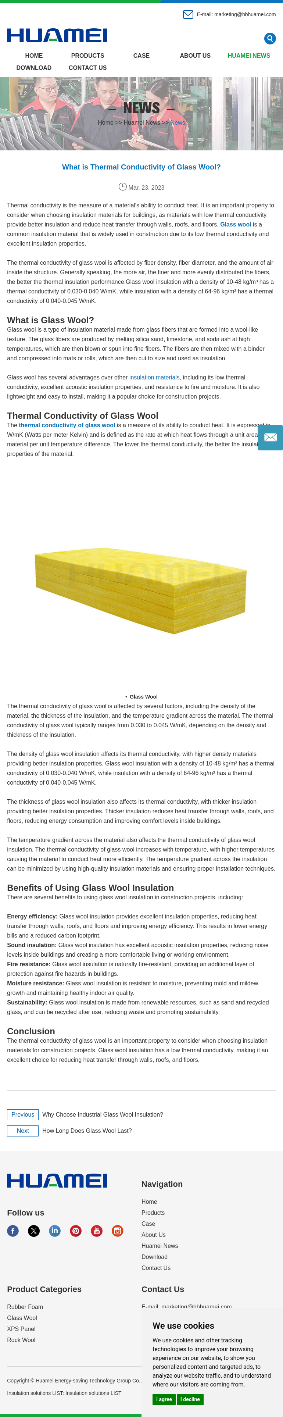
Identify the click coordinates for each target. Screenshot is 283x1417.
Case (141, 56)
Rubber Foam (25, 1307)
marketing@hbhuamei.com (245, 14)
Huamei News (249, 56)
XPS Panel (21, 1329)
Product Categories (44, 1289)
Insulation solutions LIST (93, 1393)
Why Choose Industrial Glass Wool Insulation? (102, 1114)
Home (34, 56)
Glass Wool (22, 1318)
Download (33, 68)
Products (87, 56)
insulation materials (154, 377)
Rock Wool (21, 1340)
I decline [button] (190, 1399)
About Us (195, 56)
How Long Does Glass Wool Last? (87, 1131)
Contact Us (88, 68)
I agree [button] (164, 1399)
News (178, 122)
